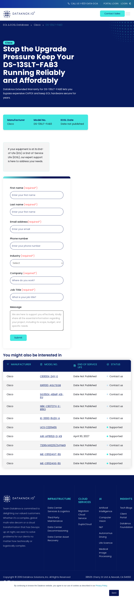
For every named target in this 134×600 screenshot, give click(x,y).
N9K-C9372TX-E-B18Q (50, 408)
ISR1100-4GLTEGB (50, 385)
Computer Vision (105, 519)
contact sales (112, 13)
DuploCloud (85, 524)
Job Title (22, 290)
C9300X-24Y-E (49, 376)
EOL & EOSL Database (16, 25)
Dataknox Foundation (126, 525)
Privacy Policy (101, 586)
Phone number (19, 238)
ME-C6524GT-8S (50, 454)
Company (23, 273)
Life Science (106, 542)
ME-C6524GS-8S (50, 463)
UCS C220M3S (48, 427)
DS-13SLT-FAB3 (54, 25)
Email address (25, 222)
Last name (24, 204)
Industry (22, 256)
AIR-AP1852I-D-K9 (51, 436)
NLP (101, 527)
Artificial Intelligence (105, 509)
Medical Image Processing (105, 552)
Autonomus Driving (105, 535)
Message (15, 307)
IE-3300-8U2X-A (50, 418)
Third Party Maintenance (55, 519)
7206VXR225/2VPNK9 (53, 445)
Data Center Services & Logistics (59, 509)
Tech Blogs (126, 507)
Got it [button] (114, 593)
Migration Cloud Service (83, 514)
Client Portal (123, 515)
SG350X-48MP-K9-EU (51, 396)
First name (24, 188)
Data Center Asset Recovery (58, 538)
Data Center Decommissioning (58, 529)
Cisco (37, 25)
